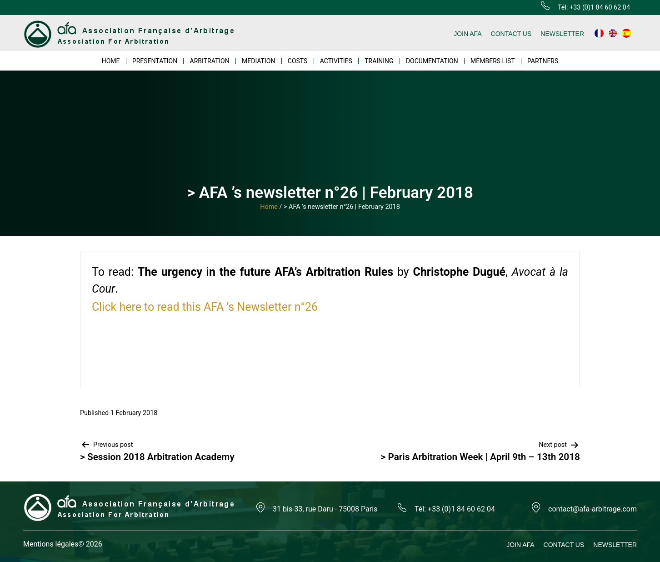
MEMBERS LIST (492, 61)
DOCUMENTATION (432, 61)
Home (269, 207)
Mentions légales (50, 544)
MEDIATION (258, 61)
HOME (111, 61)
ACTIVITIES (336, 61)
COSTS (298, 61)
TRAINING (379, 61)
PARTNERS (542, 61)
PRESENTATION (154, 61)
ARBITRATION (210, 61)
